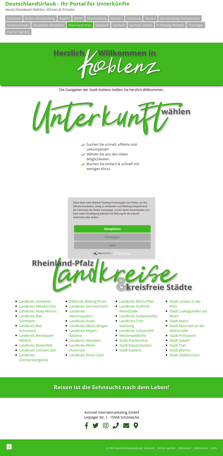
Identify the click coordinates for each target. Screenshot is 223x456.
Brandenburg (96, 18)
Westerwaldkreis (132, 335)
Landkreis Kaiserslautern (81, 313)
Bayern (64, 18)
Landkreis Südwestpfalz (138, 316)
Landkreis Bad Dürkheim (30, 318)
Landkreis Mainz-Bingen (88, 325)
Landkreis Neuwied (84, 340)
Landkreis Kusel (82, 321)
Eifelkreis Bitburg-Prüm (88, 301)
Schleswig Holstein (170, 25)
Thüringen (195, 25)
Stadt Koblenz (130, 350)
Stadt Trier (178, 345)
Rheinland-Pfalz (79, 25)
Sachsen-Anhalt (140, 25)
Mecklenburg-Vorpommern (180, 18)
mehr (112, 245)
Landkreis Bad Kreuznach (30, 328)
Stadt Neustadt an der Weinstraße (187, 328)
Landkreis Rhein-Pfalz (136, 301)
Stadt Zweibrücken (184, 355)
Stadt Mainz (179, 321)
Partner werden (18, 32)
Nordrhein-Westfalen (48, 25)
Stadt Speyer (180, 340)
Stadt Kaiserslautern (135, 345)
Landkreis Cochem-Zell (37, 350)
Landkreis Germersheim (88, 306)
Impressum (184, 448)
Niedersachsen (18, 25)
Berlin (78, 18)
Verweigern (112, 237)
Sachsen (119, 25)
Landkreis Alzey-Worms (38, 311)
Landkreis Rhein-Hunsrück (82, 347)
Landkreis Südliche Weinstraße (134, 308)
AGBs (214, 448)
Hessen (150, 18)
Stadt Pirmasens (183, 335)
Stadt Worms (180, 350)
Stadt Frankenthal (133, 340)
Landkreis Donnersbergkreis (33, 357)
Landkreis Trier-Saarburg (131, 323)
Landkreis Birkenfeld (35, 345)
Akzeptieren (112, 229)
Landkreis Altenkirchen (37, 306)
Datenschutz (201, 448)
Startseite (14, 18)
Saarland (102, 25)
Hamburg (134, 18)
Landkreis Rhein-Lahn (86, 355)
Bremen (116, 18)
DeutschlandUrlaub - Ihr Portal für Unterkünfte (67, 3)
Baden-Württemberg (40, 18)
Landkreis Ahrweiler (35, 301)
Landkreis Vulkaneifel (136, 330)
